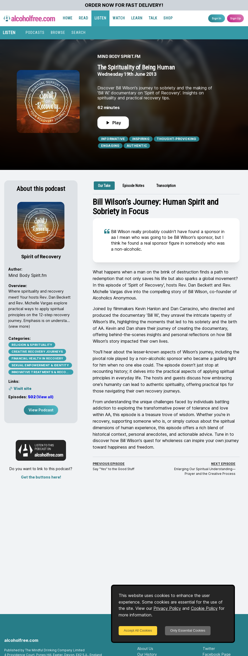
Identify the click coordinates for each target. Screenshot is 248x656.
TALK (153, 18)
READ (83, 18)
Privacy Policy (167, 608)
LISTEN (100, 18)
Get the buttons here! (41, 477)
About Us (145, 648)
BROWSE (58, 32)
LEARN (136, 18)
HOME (68, 18)
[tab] (104, 185)
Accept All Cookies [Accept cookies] (138, 630)
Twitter (209, 648)
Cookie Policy (204, 608)
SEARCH (78, 32)
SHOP (168, 18)
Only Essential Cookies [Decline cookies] (187, 630)
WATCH (119, 18)
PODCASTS (35, 32)
